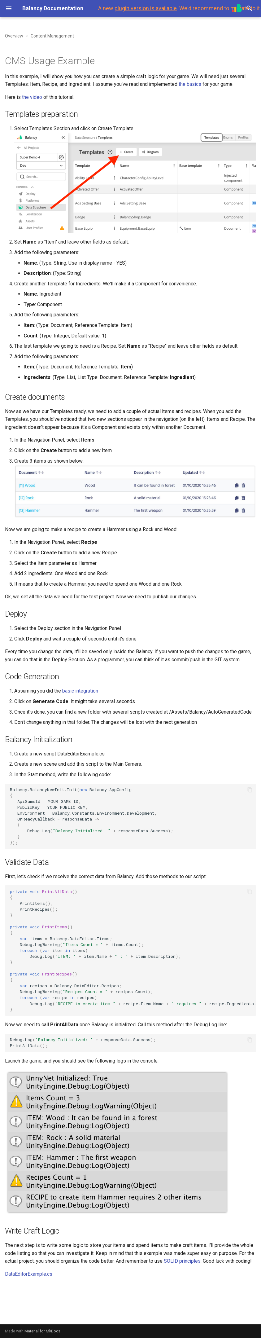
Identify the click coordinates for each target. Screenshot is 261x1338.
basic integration (80, 691)
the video (32, 97)
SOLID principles (182, 1261)
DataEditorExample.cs (28, 1274)
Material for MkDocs (42, 1331)
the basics (190, 84)
